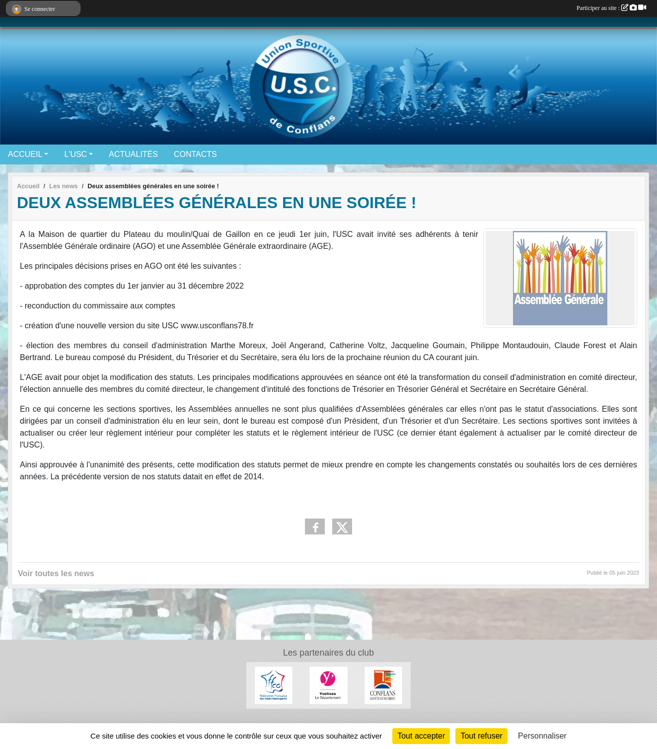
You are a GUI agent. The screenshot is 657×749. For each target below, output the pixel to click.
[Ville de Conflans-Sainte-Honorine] (383, 684)
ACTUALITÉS (133, 154)
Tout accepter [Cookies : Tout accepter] (421, 736)
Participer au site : (611, 7)
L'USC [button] (75, 154)
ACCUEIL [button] (25, 154)
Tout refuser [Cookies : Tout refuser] (481, 736)
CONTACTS (195, 154)
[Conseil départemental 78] (328, 684)
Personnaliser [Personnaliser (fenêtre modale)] (542, 736)
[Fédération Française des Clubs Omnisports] (273, 684)
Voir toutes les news (56, 573)
